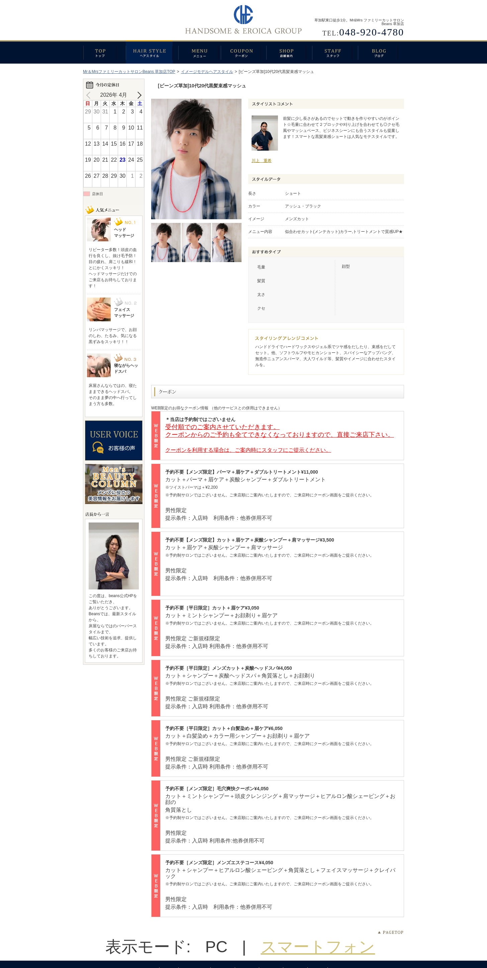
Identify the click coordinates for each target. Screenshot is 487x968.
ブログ (381, 52)
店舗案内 (289, 52)
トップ (104, 52)
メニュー (199, 52)
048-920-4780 (371, 31)
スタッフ (335, 52)
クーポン (243, 52)
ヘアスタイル (152, 52)
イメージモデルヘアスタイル (207, 71)
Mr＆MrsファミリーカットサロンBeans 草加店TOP (129, 71)
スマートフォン (318, 947)
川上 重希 (262, 160)
